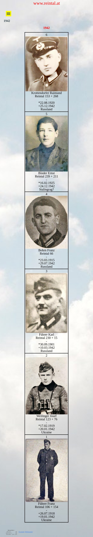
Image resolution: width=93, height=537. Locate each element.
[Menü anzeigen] (8, 13)
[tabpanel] (46, 277)
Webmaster (29, 532)
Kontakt (21, 532)
